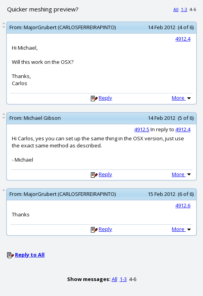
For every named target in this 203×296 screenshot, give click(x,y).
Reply (105, 97)
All (176, 9)
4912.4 (182, 38)
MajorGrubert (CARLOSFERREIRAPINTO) (70, 27)
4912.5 (141, 129)
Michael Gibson (42, 117)
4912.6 (182, 205)
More (182, 97)
